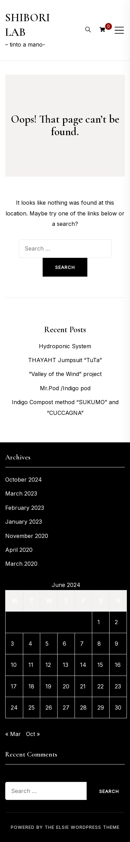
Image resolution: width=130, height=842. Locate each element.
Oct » (33, 733)
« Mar (13, 733)
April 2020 (19, 549)
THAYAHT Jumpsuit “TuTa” (65, 360)
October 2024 (23, 479)
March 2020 (21, 563)
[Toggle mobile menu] (119, 30)
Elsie (62, 827)
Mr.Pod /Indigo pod (65, 388)
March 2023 (21, 493)
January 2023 (23, 521)
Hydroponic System (65, 346)
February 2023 (24, 507)
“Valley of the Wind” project (65, 373)
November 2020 (26, 535)
